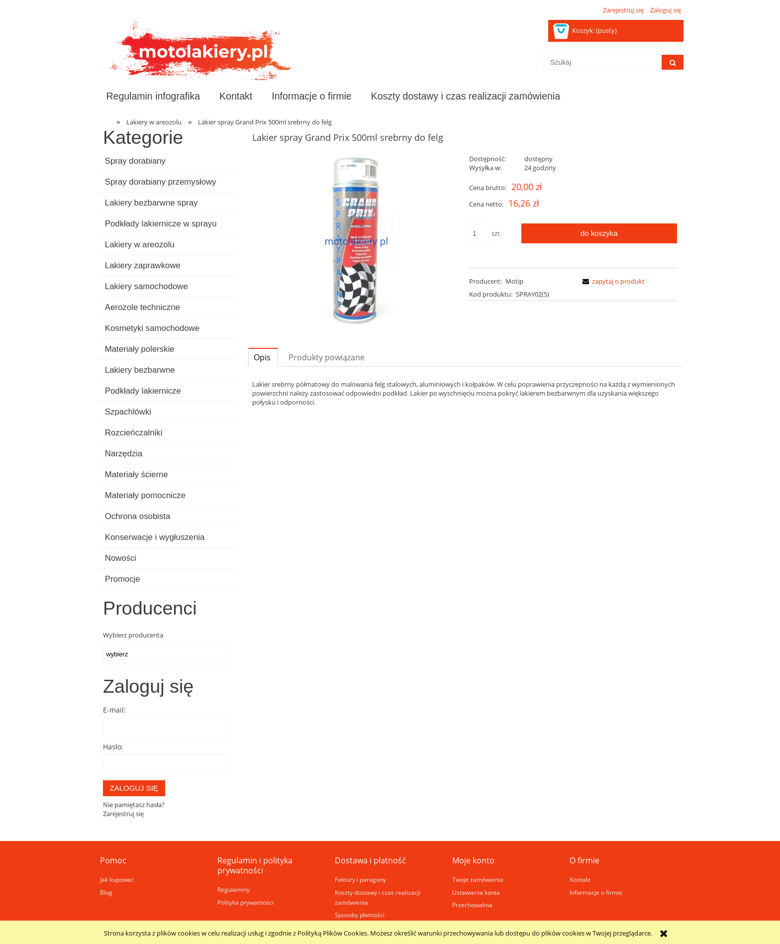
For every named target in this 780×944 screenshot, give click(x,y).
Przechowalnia (472, 905)
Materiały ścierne (136, 474)
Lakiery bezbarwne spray (151, 203)
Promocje (122, 579)
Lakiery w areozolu (140, 244)
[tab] (263, 357)
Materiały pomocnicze (145, 495)
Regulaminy (233, 889)
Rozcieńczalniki (134, 432)
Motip (514, 281)
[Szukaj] (672, 62)
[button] (612, 281)
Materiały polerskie (140, 349)
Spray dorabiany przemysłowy (160, 182)
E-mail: (114, 710)
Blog (106, 892)
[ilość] (479, 233)
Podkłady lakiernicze (143, 391)
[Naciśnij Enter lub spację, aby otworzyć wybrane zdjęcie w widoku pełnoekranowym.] (356, 241)
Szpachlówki (128, 412)
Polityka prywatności (245, 902)
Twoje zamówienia (477, 879)
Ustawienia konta (476, 892)
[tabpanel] (464, 393)
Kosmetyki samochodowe (152, 328)
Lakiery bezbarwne (140, 370)
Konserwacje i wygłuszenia (155, 537)
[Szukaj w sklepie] (602, 62)
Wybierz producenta (133, 634)
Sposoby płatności (360, 915)
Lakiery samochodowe (146, 286)
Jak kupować (117, 879)
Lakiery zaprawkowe (143, 265)
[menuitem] (153, 96)
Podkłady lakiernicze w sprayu (161, 223)
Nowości (120, 558)
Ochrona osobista (138, 516)
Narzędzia (124, 453)
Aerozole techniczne (142, 307)
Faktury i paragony (360, 879)
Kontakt (580, 879)
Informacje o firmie (596, 892)
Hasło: (113, 746)
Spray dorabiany (135, 161)
